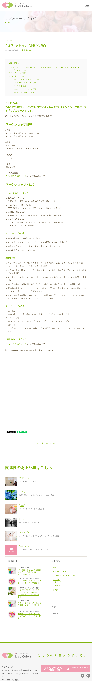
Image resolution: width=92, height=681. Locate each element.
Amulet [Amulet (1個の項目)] (55, 614)
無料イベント (60, 582)
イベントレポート (59, 572)
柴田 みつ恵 (27, 50)
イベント (56, 580)
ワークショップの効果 (25, 83)
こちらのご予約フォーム (15, 176)
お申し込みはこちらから (26, 92)
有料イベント (9, 41)
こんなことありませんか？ (26, 79)
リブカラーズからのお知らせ (64, 576)
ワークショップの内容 (25, 89)
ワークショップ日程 (17, 73)
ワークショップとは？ (18, 76)
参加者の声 (21, 86)
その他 (55, 590)
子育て (55, 567)
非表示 (16, 63)
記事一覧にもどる (46, 443)
